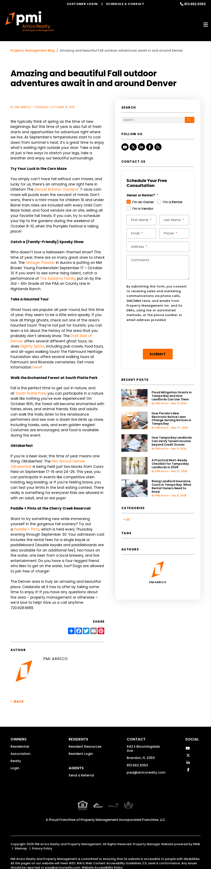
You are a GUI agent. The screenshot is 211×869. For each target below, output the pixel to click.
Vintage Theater (40, 262)
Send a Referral (81, 775)
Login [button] (15, 768)
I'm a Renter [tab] (173, 202)
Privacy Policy (42, 848)
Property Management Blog (33, 50)
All (128, 519)
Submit (158, 354)
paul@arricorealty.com (146, 772)
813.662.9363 (195, 4)
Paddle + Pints (26, 529)
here (37, 367)
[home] (29, 21)
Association (20, 753)
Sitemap (21, 848)
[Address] (158, 247)
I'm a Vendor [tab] (142, 208)
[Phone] (174, 233)
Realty (16, 761)
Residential (20, 746)
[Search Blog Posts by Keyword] (153, 120)
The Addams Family (57, 278)
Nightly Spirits (32, 346)
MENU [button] (205, 24)
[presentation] (158, 336)
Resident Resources (85, 746)
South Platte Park (30, 393)
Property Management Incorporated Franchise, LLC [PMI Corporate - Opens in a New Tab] (123, 819)
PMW (196, 844)
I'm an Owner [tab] (143, 202)
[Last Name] (174, 220)
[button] (125, 147)
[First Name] (141, 220)
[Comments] (158, 267)
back (17, 701)
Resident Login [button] (81, 753)
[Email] (141, 233)
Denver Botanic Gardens (56, 189)
